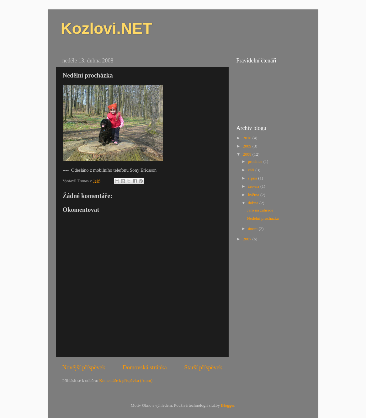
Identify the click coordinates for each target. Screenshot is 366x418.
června (254, 186)
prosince (255, 161)
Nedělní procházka (263, 218)
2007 (247, 239)
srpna (253, 178)
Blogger (227, 405)
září (252, 170)
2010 (247, 138)
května (254, 194)
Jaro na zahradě (260, 210)
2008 (247, 154)
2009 (247, 146)
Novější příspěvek (83, 367)
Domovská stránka (145, 367)
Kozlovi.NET (106, 28)
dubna (253, 203)
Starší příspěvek (203, 367)
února (253, 228)
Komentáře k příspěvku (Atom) (125, 380)
